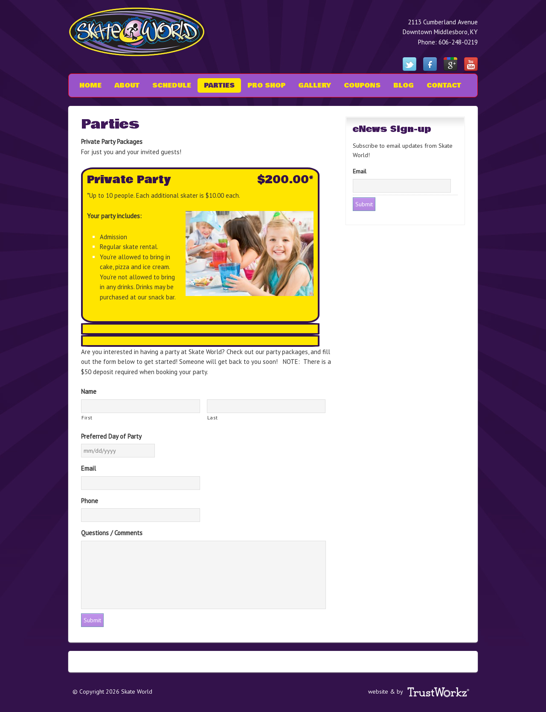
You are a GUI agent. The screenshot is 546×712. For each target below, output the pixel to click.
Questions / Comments (111, 533)
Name (88, 391)
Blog (403, 85)
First (86, 417)
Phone (89, 501)
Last (212, 417)
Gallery (314, 85)
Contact (444, 85)
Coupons (362, 85)
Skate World (143, 32)
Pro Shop (266, 85)
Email (88, 468)
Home (90, 85)
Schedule (171, 85)
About (123, 85)
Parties (219, 85)
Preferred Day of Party (111, 436)
